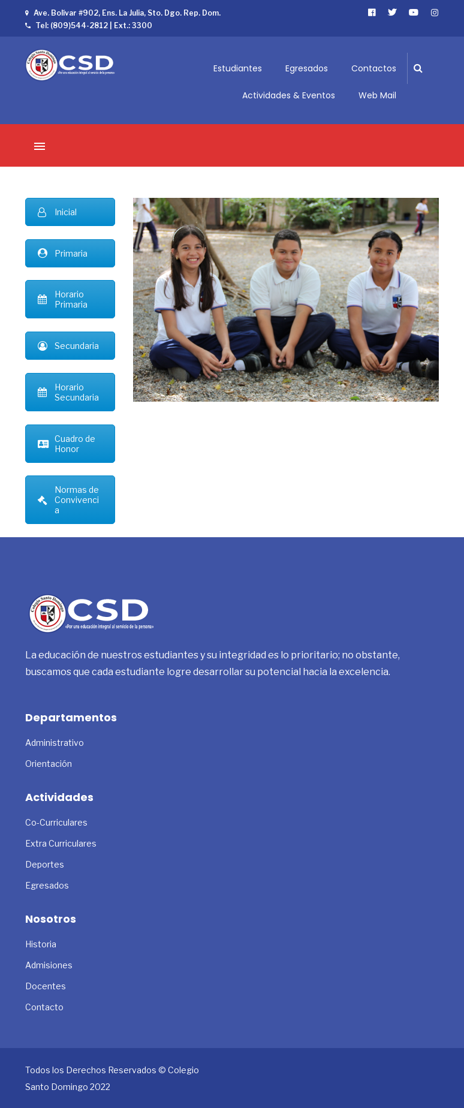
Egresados (306, 68)
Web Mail (377, 95)
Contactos (373, 68)
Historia (40, 944)
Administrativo (54, 742)
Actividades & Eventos (288, 95)
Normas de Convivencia (68, 499)
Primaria (63, 253)
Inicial (57, 212)
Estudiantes (237, 68)
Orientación (48, 763)
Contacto (44, 1007)
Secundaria (68, 346)
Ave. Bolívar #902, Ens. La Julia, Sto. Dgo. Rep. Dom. (123, 12)
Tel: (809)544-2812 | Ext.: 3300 (88, 25)
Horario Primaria (63, 299)
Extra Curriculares (61, 843)
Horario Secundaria (68, 392)
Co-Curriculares (56, 822)
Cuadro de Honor (66, 443)
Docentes (45, 986)
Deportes (44, 864)
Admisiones (49, 965)
